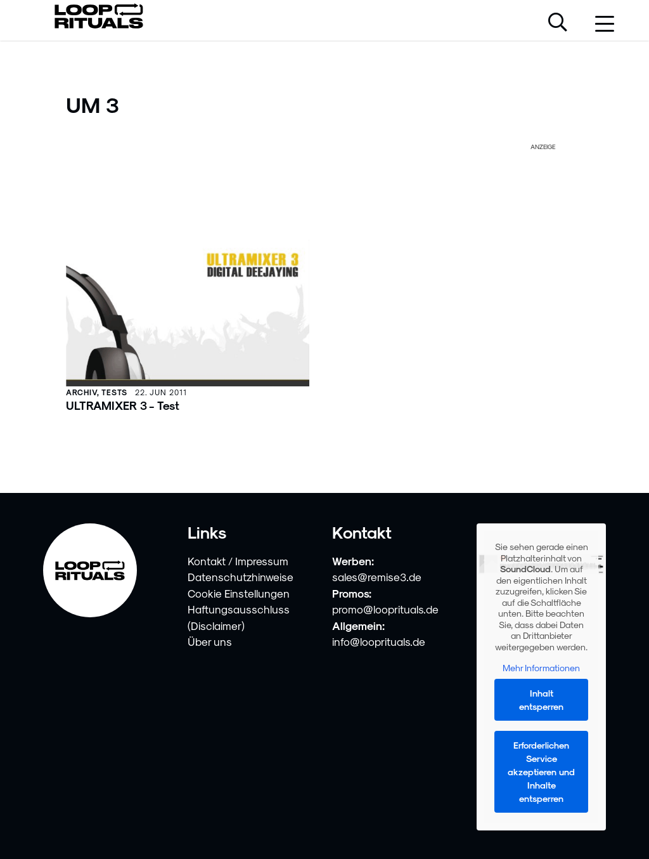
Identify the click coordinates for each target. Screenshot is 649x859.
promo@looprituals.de (385, 609)
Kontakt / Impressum (238, 560)
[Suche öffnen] (558, 23)
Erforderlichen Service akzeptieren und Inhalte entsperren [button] (541, 772)
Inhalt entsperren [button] (541, 700)
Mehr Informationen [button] (541, 667)
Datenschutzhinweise (240, 576)
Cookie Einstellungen (239, 593)
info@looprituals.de (378, 641)
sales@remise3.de (376, 576)
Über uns (210, 641)
